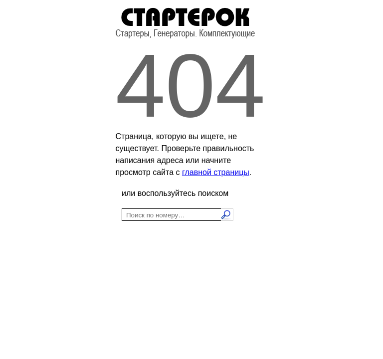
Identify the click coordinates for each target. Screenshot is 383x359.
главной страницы (215, 172)
